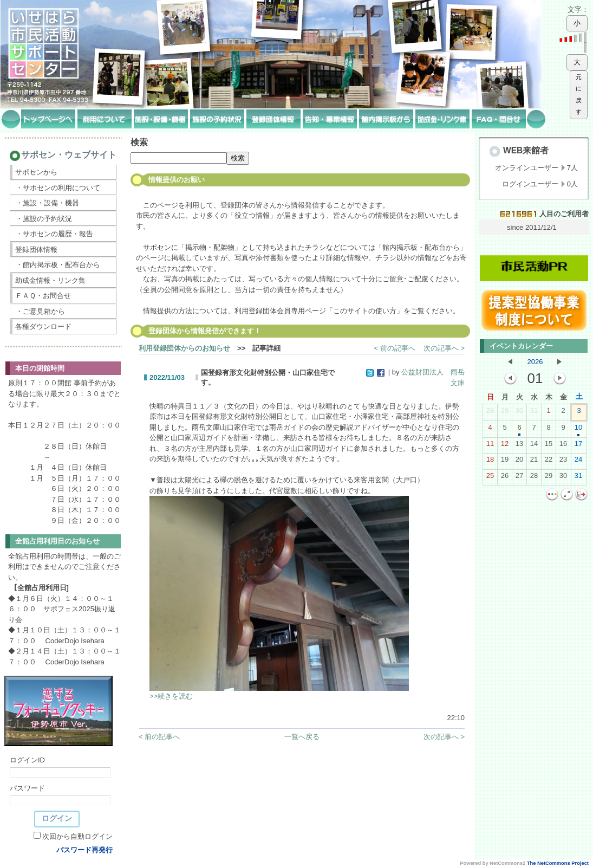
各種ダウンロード (43, 326)
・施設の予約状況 (44, 219)
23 (563, 461)
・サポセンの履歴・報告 (54, 234)
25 (490, 477)
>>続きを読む (171, 696)
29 (505, 412)
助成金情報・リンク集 (50, 280)
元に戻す (579, 94)
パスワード (27, 788)
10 (578, 429)
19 (505, 461)
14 (534, 445)
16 (563, 445)
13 (519, 445)
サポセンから (36, 172)
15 (548, 445)
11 (490, 445)
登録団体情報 (36, 249)
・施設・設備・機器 (47, 203)
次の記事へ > (444, 348)
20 (519, 461)
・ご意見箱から (40, 311)
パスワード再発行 (84, 850)
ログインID (27, 760)
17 (578, 445)
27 (519, 477)
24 (578, 461)
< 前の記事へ (394, 348)
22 (548, 461)
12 (505, 445)
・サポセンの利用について (58, 188)
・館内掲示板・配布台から (58, 265)
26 (505, 477)
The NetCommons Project (558, 863)
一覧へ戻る (302, 737)
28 (490, 412)
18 (490, 461)
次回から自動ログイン (77, 836)
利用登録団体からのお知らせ (184, 348)
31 (534, 412)
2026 (535, 362)
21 (534, 461)
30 (519, 412)
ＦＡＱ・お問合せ (43, 296)
